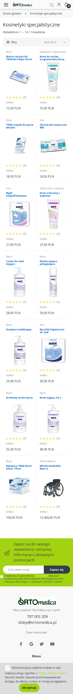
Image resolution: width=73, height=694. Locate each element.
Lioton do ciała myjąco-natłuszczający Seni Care (18, 265)
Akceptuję (29, 687)
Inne (42, 120)
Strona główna (12, 13)
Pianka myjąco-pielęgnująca (49, 263)
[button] (51, 4)
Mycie (9, 52)
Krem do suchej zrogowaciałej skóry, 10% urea (52, 59)
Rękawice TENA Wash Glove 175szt (19, 467)
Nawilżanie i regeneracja (53, 52)
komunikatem (41, 575)
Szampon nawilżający (19, 329)
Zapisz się (56, 569)
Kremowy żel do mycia (19, 397)
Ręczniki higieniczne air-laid (52, 331)
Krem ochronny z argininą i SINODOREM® (50, 195)
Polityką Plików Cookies (52, 673)
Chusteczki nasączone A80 (53, 126)
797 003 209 (37, 616)
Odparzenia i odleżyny (52, 188)
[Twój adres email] (23, 570)
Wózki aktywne (47, 461)
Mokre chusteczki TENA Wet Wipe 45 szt (19, 58)
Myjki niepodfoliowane (16, 194)
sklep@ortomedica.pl (37, 622)
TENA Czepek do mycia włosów (19, 126)
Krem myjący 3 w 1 (51, 397)
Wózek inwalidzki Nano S (50, 467)
